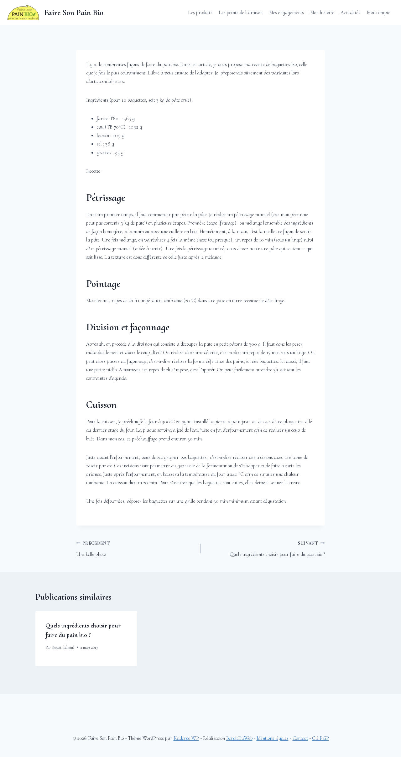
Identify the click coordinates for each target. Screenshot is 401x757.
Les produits (200, 12)
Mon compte (378, 12)
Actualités (350, 12)
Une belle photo (135, 548)
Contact (300, 738)
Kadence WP (186, 738)
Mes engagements (286, 12)
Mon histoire (322, 12)
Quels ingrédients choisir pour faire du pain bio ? (265, 548)
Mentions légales (273, 738)
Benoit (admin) (63, 647)
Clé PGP (320, 738)
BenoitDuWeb (239, 738)
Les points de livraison (241, 12)
